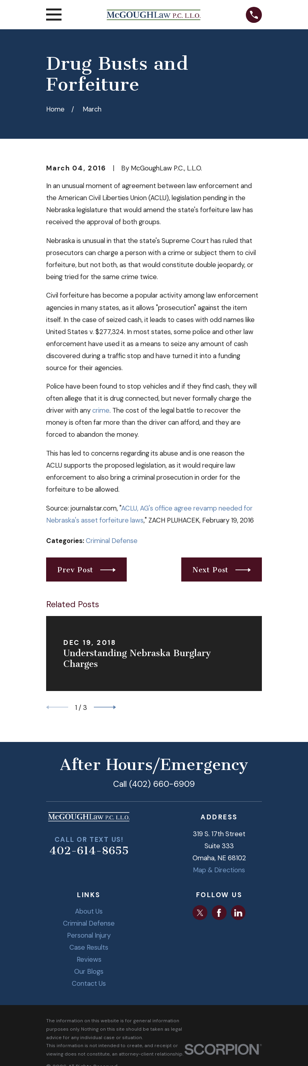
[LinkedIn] (238, 913)
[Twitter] (200, 913)
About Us (89, 911)
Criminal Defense (112, 540)
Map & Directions (219, 869)
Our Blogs (88, 971)
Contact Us (89, 983)
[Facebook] (219, 913)
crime (100, 410)
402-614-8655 (89, 850)
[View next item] (105, 707)
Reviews (89, 959)
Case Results (88, 947)
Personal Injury (89, 935)
